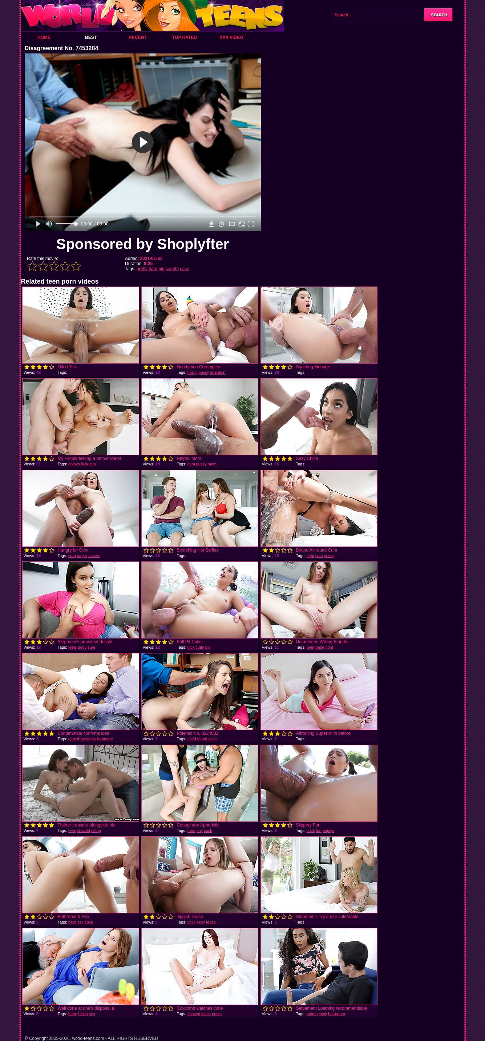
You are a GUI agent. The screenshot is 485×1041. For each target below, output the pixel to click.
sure (91, 647)
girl (162, 268)
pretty (142, 268)
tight (310, 555)
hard (153, 268)
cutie (199, 647)
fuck (84, 464)
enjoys (74, 464)
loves (206, 1014)
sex (80, 922)
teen (310, 647)
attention (217, 372)
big (208, 647)
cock (208, 830)
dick (191, 647)
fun (319, 830)
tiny (200, 830)
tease (211, 922)
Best (91, 37)
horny (192, 372)
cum (191, 464)
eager (82, 555)
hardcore (105, 739)
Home (43, 37)
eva (92, 464)
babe (319, 647)
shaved (83, 830)
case (184, 268)
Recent (137, 37)
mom (212, 464)
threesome (86, 739)
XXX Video (231, 37)
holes (83, 1014)
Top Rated (184, 37)
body (82, 647)
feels (72, 647)
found (202, 739)
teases (94, 555)
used (191, 739)
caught (172, 268)
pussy (203, 372)
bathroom (336, 1014)
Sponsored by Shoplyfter (142, 244)
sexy (201, 922)
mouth (312, 1014)
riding (96, 830)
